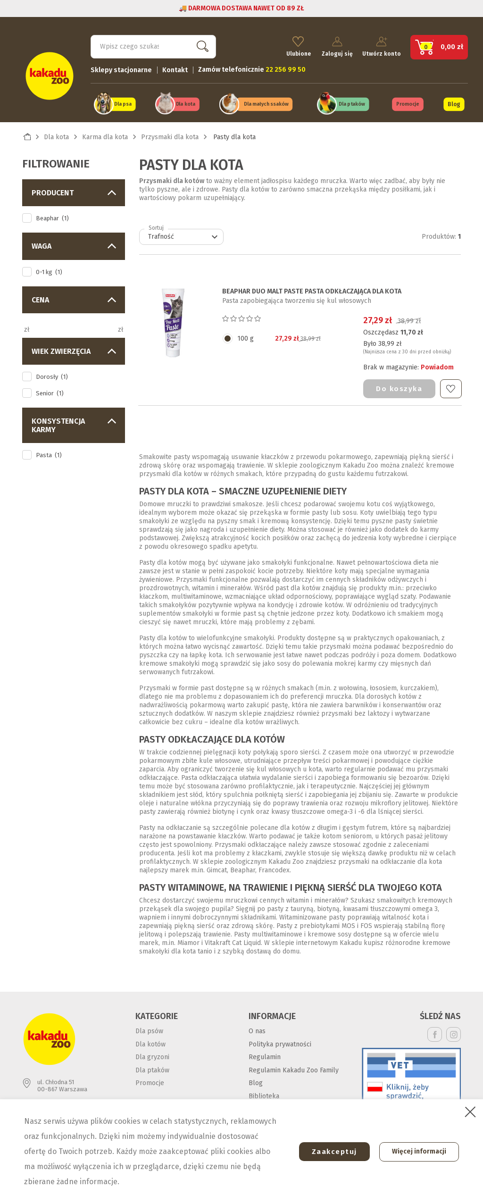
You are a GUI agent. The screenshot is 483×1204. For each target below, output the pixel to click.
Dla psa (123, 103)
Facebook (434, 1033)
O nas (257, 1030)
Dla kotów (150, 1042)
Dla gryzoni (152, 1056)
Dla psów (149, 1030)
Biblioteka (264, 1094)
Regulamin (265, 1056)
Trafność (184, 235)
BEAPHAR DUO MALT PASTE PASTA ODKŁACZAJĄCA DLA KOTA (311, 290)
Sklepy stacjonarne (121, 69)
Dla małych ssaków (266, 103)
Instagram (453, 1033)
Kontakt (175, 69)
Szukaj (200, 45)
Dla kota (185, 103)
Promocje (407, 103)
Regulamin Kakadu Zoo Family (294, 1068)
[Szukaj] (153, 45)
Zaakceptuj (330, 1151)
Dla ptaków (352, 103)
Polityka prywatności (280, 1042)
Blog (454, 103)
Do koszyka (399, 387)
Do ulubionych (450, 387)
